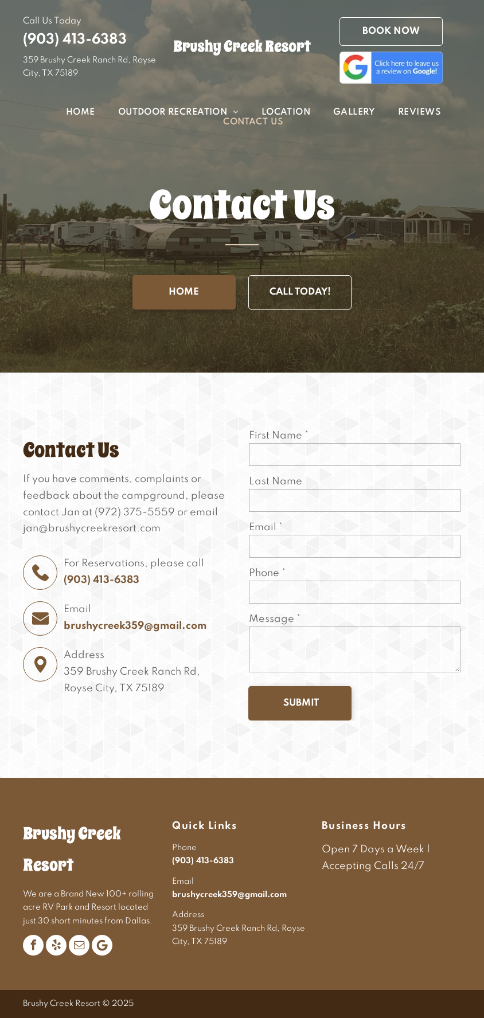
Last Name (275, 481)
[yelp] (56, 945)
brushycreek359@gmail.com (135, 626)
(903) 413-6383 (75, 40)
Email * (266, 527)
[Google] (102, 945)
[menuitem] (69, 113)
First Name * (279, 435)
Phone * (267, 573)
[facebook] (33, 945)
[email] (79, 945)
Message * (274, 619)
